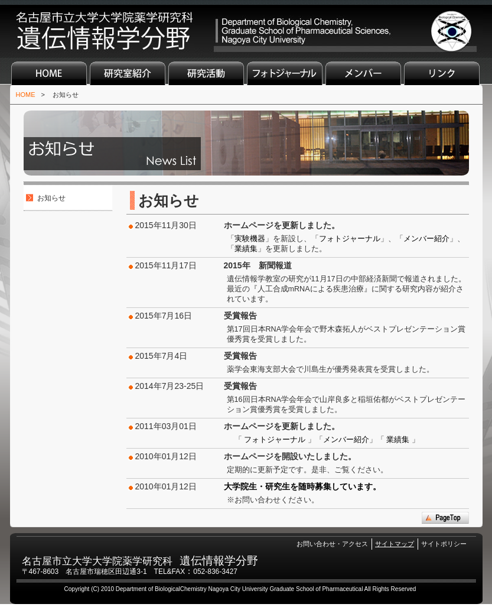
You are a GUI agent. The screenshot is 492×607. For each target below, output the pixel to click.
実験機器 (249, 239)
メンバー (363, 73)
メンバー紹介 (426, 239)
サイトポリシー (444, 543)
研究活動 (206, 73)
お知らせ (66, 94)
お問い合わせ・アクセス (332, 543)
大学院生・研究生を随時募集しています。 (302, 486)
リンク (442, 73)
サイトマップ (394, 543)
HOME (49, 73)
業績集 (246, 249)
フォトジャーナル (284, 73)
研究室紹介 (127, 73)
